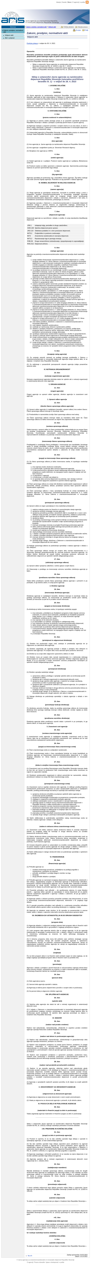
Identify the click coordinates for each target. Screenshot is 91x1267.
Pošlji (86, 30)
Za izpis (78, 30)
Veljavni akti (52, 27)
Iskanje (58, 2)
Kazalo (64, 2)
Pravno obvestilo (39, 1262)
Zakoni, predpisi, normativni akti (36, 27)
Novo (69, 2)
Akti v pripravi (10, 38)
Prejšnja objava (32, 43)
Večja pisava (68, 27)
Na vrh (30, 1256)
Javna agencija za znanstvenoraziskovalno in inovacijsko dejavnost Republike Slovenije (45, 1260)
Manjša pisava (82, 27)
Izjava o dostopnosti (52, 1262)
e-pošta (82, 2)
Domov (13, 27)
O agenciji (75, 2)
